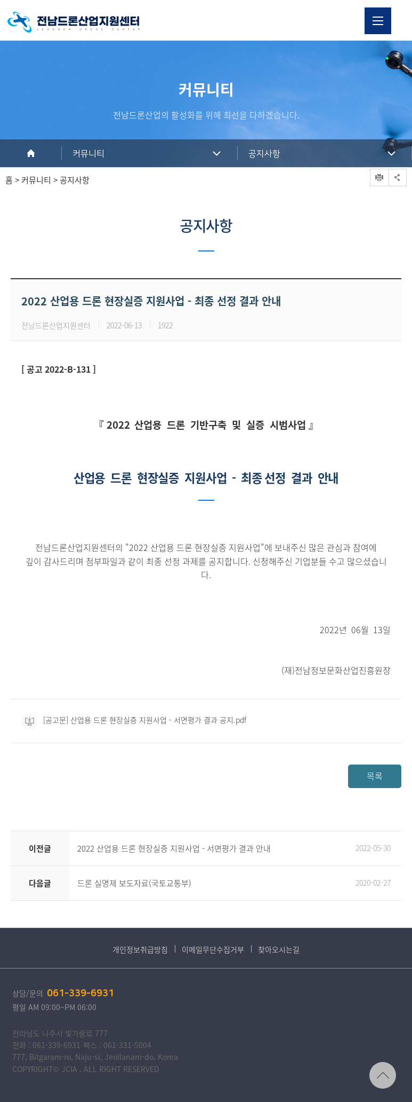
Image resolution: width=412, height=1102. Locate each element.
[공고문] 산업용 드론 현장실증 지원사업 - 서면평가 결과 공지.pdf (133, 719)
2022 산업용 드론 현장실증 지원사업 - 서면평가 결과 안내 (174, 848)
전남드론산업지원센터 (73, 22)
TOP (382, 1075)
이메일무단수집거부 (213, 949)
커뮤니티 (88, 154)
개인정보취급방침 (140, 949)
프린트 (379, 177)
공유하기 (398, 177)
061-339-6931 (80, 993)
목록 (375, 775)
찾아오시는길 (279, 949)
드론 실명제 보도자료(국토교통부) (134, 883)
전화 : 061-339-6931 (46, 1045)
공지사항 (264, 154)
